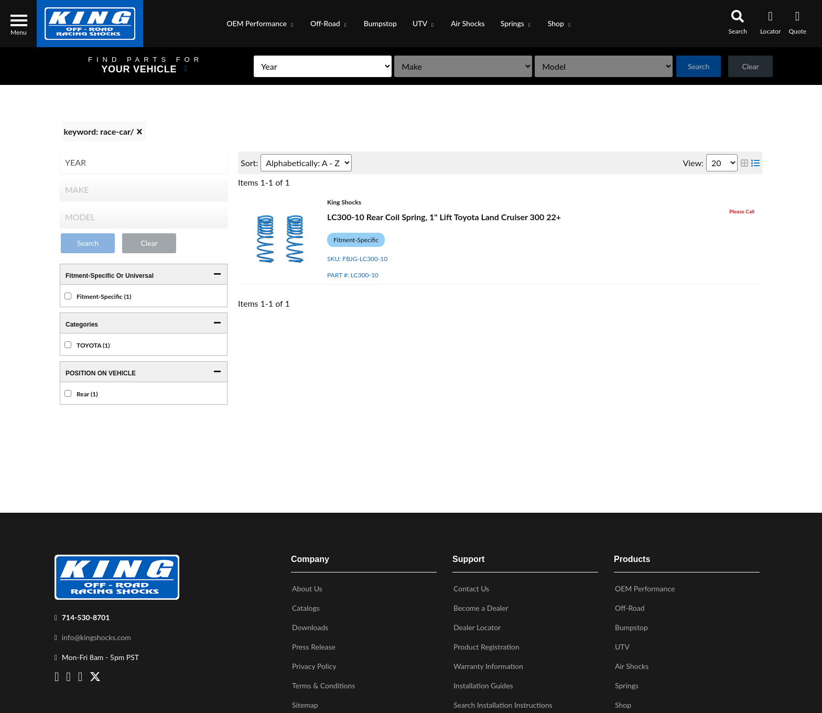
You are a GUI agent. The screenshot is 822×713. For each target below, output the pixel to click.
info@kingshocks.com (96, 635)
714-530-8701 (86, 615)
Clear (748, 66)
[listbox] (275, 66)
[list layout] (755, 162)
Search (690, 66)
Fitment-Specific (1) (104, 296)
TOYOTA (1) (93, 345)
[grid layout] (744, 162)
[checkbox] (67, 296)
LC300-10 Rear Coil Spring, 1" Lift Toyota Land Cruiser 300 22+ (444, 217)
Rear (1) (87, 394)
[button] (260, 23)
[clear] (139, 131)
